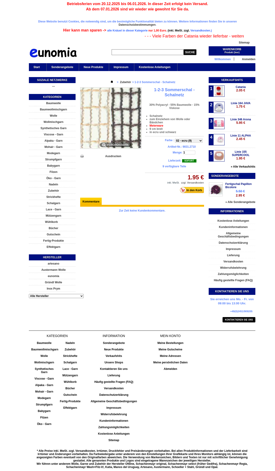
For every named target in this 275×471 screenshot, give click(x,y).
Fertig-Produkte (53, 240)
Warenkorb (232, 49)
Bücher (53, 228)
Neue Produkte (93, 67)
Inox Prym (53, 288)
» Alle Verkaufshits (243, 166)
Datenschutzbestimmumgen (137, 24)
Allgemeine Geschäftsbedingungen (233, 235)
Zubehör (53, 190)
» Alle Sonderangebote (240, 202)
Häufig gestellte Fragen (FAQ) (233, 280)
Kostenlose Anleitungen (154, 68)
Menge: (177, 152)
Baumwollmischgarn (53, 109)
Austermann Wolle (53, 269)
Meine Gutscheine (170, 349)
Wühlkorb (51, 222)
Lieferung (233, 255)
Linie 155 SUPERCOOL (240, 155)
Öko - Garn (53, 178)
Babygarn (53, 165)
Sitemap (244, 42)
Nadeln (53, 184)
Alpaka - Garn (53, 140)
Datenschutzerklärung (233, 242)
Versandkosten (233, 261)
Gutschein (53, 234)
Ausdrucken (113, 156)
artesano (53, 263)
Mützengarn (53, 215)
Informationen (232, 211)
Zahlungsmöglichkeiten (233, 274)
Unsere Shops (113, 362)
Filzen (53, 172)
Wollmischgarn (54, 122)
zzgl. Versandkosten (192, 182)
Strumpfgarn (53, 159)
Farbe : (170, 140)
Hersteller (52, 257)
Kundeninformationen (233, 227)
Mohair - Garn (53, 147)
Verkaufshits (232, 80)
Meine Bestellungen (170, 343)
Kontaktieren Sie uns (239, 319)
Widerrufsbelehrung (233, 267)
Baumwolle (53, 103)
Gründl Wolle (53, 282)
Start (36, 68)
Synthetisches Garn (53, 128)
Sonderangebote (62, 67)
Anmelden (248, 59)
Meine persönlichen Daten (170, 362)
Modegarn (53, 153)
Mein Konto (170, 336)
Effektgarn (53, 247)
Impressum (121, 67)
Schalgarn (53, 203)
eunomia (53, 276)
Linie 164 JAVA (241, 105)
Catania (241, 88)
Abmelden (170, 369)
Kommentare (90, 201)
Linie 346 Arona (240, 121)
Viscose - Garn (53, 134)
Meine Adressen (170, 356)
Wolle (53, 115)
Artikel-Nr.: (175, 146)
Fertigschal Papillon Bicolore (238, 185)
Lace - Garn (53, 209)
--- (53, 86)
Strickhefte (53, 197)
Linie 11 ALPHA (240, 137)
